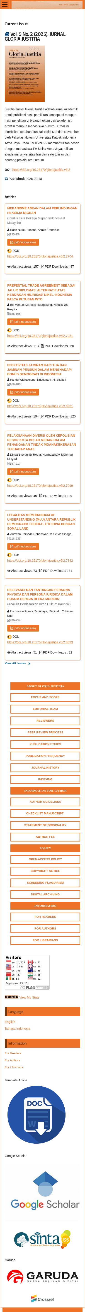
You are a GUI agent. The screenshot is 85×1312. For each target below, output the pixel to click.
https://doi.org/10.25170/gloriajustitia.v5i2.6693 (40, 642)
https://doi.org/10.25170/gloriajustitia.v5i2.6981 (40, 406)
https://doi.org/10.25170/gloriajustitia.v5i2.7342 (40, 560)
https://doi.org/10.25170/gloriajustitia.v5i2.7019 (40, 485)
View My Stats (29, 997)
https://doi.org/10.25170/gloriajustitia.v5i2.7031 (40, 336)
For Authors (12, 1060)
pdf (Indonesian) (25, 242)
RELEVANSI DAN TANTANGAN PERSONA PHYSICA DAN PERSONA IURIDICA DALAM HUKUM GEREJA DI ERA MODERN (42, 597)
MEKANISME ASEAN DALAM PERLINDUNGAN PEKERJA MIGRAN (42, 215)
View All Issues (15, 663)
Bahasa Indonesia (17, 1028)
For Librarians (14, 1067)
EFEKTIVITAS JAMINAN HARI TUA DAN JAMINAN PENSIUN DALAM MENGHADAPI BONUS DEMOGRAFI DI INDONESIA (39, 369)
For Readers (13, 1053)
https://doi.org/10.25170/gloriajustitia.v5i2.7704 (40, 256)
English (10, 1022)
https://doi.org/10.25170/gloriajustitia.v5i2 (41, 170)
